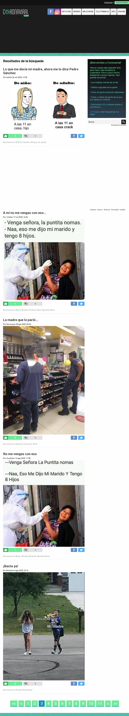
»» (115, 703)
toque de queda (39, 142)
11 (100, 703)
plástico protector (25, 444)
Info (113, 11)
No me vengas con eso (20, 454)
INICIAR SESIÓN (122, 3)
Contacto (93, 210)
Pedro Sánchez (23, 142)
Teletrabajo (102, 11)
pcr (39, 310)
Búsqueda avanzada (118, 125)
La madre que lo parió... (20, 320)
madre (25, 310)
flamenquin (10, 324)
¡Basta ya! (10, 566)
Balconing (88, 11)
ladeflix (9, 77)
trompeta (28, 690)
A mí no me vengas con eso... (24, 213)
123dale (9, 217)
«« (14, 703)
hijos (19, 310)
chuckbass (10, 458)
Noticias (66, 11)
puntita (46, 310)
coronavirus (9, 142)
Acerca (99, 210)
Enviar (121, 11)
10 (91, 703)
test (53, 310)
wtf (35, 444)
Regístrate (108, 3)
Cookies (122, 210)
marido (33, 310)
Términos (106, 210)
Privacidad (115, 210)
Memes (76, 11)
